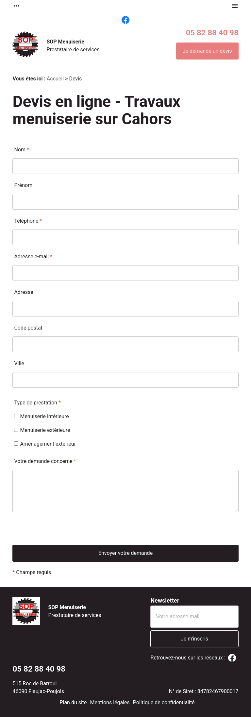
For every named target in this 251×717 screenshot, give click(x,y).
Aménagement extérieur (45, 444)
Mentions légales (110, 702)
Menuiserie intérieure (41, 416)
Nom (21, 149)
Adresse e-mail (33, 256)
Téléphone (28, 221)
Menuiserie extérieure (42, 430)
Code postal (28, 328)
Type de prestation (37, 403)
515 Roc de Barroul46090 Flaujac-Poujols (38, 687)
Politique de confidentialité (164, 702)
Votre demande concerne (45, 461)
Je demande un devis (207, 51)
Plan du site (73, 702)
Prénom (23, 185)
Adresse (23, 292)
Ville (19, 363)
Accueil (55, 79)
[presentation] (62, 532)
